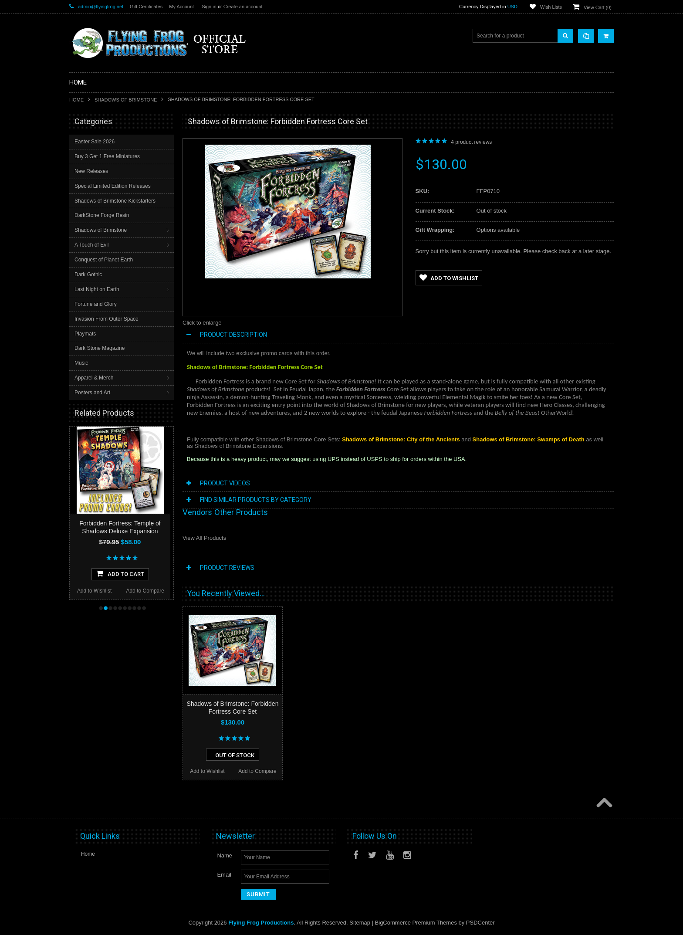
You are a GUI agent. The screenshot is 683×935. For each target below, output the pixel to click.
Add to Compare (145, 591)
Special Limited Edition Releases (112, 186)
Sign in (209, 6)
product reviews (471, 142)
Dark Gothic (88, 274)
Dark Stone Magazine (99, 348)
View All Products (204, 538)
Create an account (243, 6)
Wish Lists (551, 7)
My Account (181, 6)
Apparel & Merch (93, 378)
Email (224, 874)
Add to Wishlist (94, 591)
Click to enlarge (202, 322)
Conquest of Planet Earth (103, 260)
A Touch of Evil (91, 245)
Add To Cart (120, 573)
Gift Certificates (146, 6)
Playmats (85, 334)
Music (81, 363)
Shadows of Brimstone (126, 99)
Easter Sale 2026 (94, 142)
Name (224, 855)
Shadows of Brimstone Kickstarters (115, 201)
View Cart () (598, 7)
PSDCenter (480, 922)
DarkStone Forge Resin (101, 215)
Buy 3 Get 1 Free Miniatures (107, 156)
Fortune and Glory (95, 304)
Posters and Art (92, 393)
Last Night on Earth (96, 289)
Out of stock (232, 754)
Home (76, 99)
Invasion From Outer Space (106, 319)
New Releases (91, 171)
